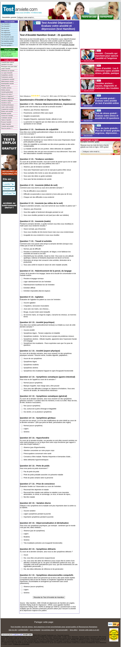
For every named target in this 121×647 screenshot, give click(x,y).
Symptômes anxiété (7, 75)
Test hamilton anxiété (7, 41)
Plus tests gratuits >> (7, 45)
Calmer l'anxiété (6, 124)
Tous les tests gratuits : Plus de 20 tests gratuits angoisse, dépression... (107, 130)
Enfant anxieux (5, 90)
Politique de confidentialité (21, 644)
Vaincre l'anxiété (6, 120)
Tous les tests (88, 105)
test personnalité (62, 630)
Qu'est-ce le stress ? (7, 94)
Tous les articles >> (7, 128)
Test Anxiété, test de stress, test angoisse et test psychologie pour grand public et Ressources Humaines (54, 627)
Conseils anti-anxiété (7, 126)
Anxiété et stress (6, 102)
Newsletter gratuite (9, 17)
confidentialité (23, 630)
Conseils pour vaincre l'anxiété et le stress (7, 63)
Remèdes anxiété (6, 113)
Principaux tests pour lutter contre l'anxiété (9, 67)
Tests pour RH (9, 49)
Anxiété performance (7, 105)
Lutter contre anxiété (7, 107)
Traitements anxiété (7, 77)
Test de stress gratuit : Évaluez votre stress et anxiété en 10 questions (107, 115)
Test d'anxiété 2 (5, 26)
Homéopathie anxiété (7, 83)
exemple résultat (68, 45)
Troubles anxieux (6, 87)
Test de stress (5, 28)
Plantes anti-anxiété (7, 111)
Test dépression (5, 32)
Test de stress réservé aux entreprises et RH (8, 53)
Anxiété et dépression (7, 98)
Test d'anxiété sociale (7, 37)
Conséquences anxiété (7, 79)
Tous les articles (89, 60)
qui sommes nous (47, 630)
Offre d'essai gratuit (7, 56)
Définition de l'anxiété (7, 70)
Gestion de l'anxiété (7, 115)
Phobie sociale (5, 85)
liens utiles (73, 630)
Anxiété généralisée (7, 92)
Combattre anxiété (6, 117)
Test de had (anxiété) (7, 39)
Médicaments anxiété (7, 81)
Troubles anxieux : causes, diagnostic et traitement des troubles (107, 85)
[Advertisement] (49, 73)
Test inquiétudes (6, 34)
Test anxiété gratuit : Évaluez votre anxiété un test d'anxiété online (107, 100)
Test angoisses (5, 30)
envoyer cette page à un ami (89, 630)
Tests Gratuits (9, 22)
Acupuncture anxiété (7, 109)
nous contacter (35, 630)
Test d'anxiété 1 (5, 24)
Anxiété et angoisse (7, 100)
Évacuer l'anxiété (6, 122)
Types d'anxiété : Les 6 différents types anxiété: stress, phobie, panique (107, 70)
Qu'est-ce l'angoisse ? (7, 96)
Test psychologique (7, 43)
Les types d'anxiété (6, 73)
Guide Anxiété (9, 60)
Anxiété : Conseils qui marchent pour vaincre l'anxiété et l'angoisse (106, 55)
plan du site (13, 630)
